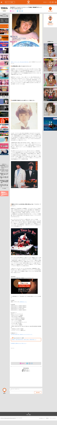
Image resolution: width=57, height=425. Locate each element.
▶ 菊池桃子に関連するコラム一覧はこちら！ (19, 343)
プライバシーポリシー (53, 418)
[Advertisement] (4, 159)
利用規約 (47, 418)
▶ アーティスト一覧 (4, 26)
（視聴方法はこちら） (23, 301)
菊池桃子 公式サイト (27, 369)
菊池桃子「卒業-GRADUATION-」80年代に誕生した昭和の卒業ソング (24, 339)
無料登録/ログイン (45, 2)
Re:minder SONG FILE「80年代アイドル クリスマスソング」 (22, 334)
